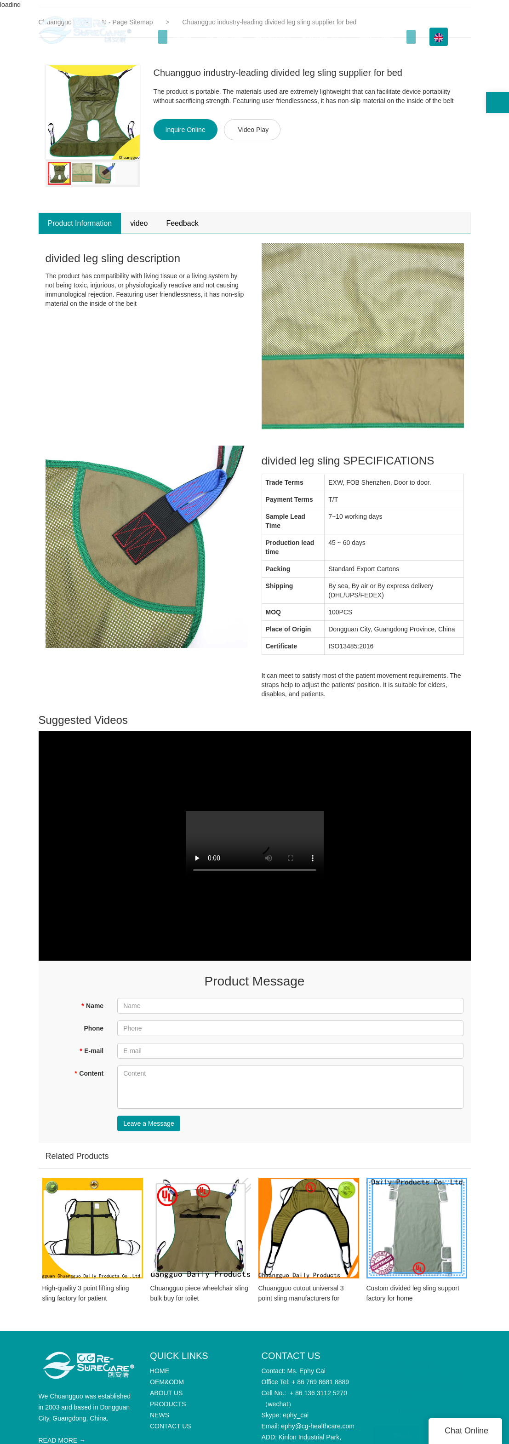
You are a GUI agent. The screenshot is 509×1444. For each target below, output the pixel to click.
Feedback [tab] (182, 223)
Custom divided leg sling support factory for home (412, 1300)
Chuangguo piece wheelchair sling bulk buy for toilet (199, 1300)
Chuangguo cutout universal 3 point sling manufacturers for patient (301, 1300)
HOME (184, 36)
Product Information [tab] (80, 223)
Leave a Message (148, 1123)
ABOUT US (272, 36)
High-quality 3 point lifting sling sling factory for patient (85, 1300)
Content (88, 1073)
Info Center (377, 36)
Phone (93, 1028)
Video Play (253, 129)
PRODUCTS (321, 36)
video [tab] (139, 223)
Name (92, 1005)
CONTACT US (409, 1434)
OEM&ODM (224, 36)
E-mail (91, 1050)
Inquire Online (186, 129)
